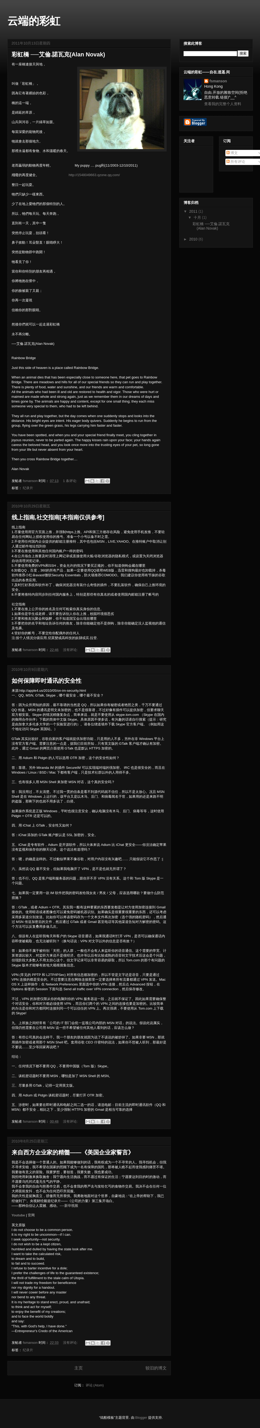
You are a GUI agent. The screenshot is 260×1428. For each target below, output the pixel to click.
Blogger (141, 1418)
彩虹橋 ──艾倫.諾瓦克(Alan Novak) (58, 54)
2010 (193, 239)
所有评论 (235, 161)
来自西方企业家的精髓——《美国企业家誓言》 (73, 1152)
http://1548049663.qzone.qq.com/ (94, 175)
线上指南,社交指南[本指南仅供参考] (58, 517)
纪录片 (28, 488)
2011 (193, 211)
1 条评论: (70, 481)
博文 (232, 153)
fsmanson (218, 81)
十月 (198, 217)
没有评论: (71, 650)
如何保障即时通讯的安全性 (46, 680)
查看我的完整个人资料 (222, 104)
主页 (78, 1368)
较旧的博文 (156, 1368)
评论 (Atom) (95, 1385)
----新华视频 (69, 1206)
